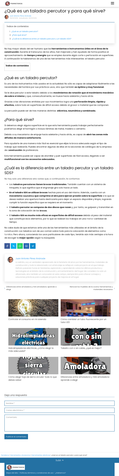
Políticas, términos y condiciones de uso (36, 473)
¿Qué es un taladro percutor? (24, 31)
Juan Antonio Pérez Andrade (20, 16)
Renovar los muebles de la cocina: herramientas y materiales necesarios (91, 288)
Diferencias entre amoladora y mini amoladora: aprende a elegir (31, 288)
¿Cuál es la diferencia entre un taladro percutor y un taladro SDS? (41, 38)
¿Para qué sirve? (19, 35)
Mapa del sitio (12, 473)
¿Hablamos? (60, 473)
